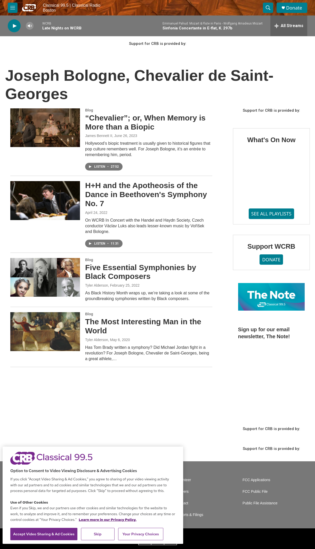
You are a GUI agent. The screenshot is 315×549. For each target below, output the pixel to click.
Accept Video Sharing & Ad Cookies (44, 534)
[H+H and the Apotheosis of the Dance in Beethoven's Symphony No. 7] (45, 200)
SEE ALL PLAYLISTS (271, 214)
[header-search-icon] (268, 8)
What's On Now (271, 140)
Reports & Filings (189, 515)
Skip (98, 534)
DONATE (271, 259)
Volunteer (183, 480)
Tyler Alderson (96, 285)
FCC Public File (255, 492)
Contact (182, 503)
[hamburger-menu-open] (13, 8)
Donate (294, 8)
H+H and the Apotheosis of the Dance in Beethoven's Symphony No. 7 (146, 194)
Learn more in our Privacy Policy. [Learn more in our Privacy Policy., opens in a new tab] (107, 519)
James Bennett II (98, 136)
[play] (14, 26)
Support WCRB (271, 246)
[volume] (29, 26)
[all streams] (288, 25)
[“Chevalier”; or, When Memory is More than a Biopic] (45, 127)
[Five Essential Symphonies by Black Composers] (45, 277)
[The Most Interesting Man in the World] (45, 331)
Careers (182, 492)
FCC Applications (256, 480)
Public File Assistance (260, 503)
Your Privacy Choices (140, 534)
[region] (93, 495)
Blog (89, 110)
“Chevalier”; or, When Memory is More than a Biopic (145, 122)
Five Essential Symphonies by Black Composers (140, 272)
